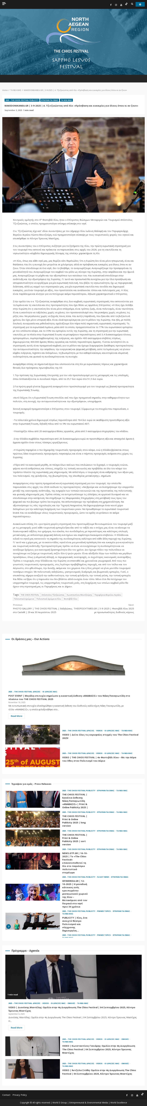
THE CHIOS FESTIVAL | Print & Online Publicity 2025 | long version (32, 819)
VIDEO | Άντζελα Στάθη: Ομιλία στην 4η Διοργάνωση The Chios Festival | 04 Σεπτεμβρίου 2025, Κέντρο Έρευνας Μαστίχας (32, 1069)
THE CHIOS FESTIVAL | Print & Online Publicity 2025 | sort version (32, 838)
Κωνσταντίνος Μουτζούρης (79, 594)
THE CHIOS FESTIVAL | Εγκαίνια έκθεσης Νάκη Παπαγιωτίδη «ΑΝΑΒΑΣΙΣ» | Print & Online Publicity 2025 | (32, 799)
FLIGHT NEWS (103, 877)
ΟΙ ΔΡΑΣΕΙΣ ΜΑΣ (49, 691)
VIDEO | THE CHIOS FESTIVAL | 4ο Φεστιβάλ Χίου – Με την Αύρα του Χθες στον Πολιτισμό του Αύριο (32, 757)
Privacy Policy (20, 1094)
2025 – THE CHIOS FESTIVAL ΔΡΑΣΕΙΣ (24, 691)
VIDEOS (99, 730)
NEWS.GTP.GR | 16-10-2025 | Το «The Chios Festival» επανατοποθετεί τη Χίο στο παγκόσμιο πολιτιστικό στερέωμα (32, 861)
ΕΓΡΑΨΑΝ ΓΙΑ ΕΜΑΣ (49, 100)
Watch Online (140, 4)
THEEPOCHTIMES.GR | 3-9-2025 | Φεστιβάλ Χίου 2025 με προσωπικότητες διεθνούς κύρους (104, 608)
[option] (73, 800)
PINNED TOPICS (104, 911)
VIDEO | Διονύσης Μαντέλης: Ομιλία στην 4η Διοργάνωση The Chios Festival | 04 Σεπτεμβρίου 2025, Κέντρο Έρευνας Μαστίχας (73, 977)
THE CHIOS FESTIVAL (30, 594)
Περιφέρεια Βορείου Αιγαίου (108, 594)
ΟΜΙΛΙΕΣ (72, 1003)
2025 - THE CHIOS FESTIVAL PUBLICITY (22, 100)
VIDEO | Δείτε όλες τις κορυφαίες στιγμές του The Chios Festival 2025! (32, 734)
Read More (16, 716)
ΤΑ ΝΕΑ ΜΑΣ (66, 100)
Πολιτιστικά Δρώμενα (24, 598)
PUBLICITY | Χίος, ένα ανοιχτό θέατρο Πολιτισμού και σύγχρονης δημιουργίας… (32, 921)
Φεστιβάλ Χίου (70, 598)
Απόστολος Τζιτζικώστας (52, 594)
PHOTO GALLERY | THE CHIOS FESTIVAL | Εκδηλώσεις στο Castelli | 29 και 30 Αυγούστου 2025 (43, 608)
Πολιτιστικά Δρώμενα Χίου (48, 598)
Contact (6, 1094)
